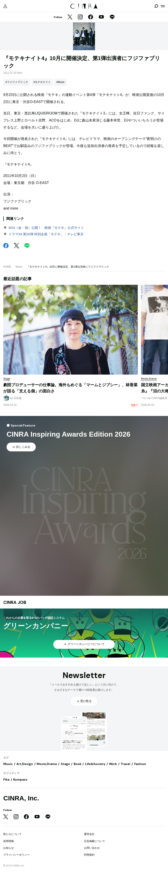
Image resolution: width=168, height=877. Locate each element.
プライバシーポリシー (16, 854)
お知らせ (8, 847)
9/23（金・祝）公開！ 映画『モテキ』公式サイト (46, 228)
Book (77, 763)
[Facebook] (90, 17)
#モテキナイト (42, 82)
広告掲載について (94, 841)
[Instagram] (80, 17)
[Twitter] (70, 17)
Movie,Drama (47, 763)
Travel (125, 763)
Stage (65, 763)
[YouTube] (101, 17)
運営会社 (89, 834)
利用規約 (89, 854)
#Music (60, 82)
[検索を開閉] (156, 6)
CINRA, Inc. (21, 798)
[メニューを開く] (162, 6)
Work (113, 763)
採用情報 (8, 841)
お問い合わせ (92, 847)
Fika (6, 779)
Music (19, 266)
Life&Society (95, 763)
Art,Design (24, 763)
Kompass (20, 779)
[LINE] (112, 17)
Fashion (140, 763)
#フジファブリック (16, 82)
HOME (7, 266)
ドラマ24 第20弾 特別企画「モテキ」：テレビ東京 (46, 234)
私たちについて (12, 834)
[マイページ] (5, 6)
